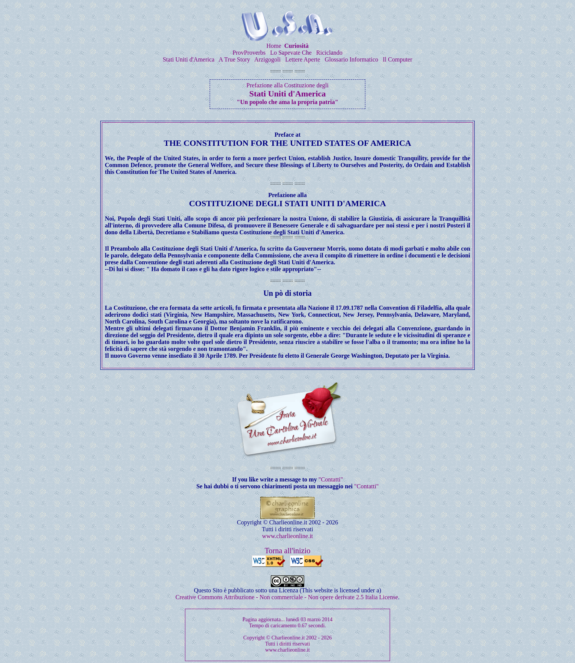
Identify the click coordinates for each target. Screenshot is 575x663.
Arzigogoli (267, 59)
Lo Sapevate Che (290, 52)
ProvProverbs (248, 52)
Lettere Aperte (302, 59)
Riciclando (329, 52)
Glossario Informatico (351, 59)
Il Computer (397, 59)
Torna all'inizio (288, 550)
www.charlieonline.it (287, 536)
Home (273, 46)
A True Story (234, 59)
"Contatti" (330, 479)
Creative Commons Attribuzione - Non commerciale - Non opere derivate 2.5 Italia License (286, 597)
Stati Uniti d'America (188, 59)
